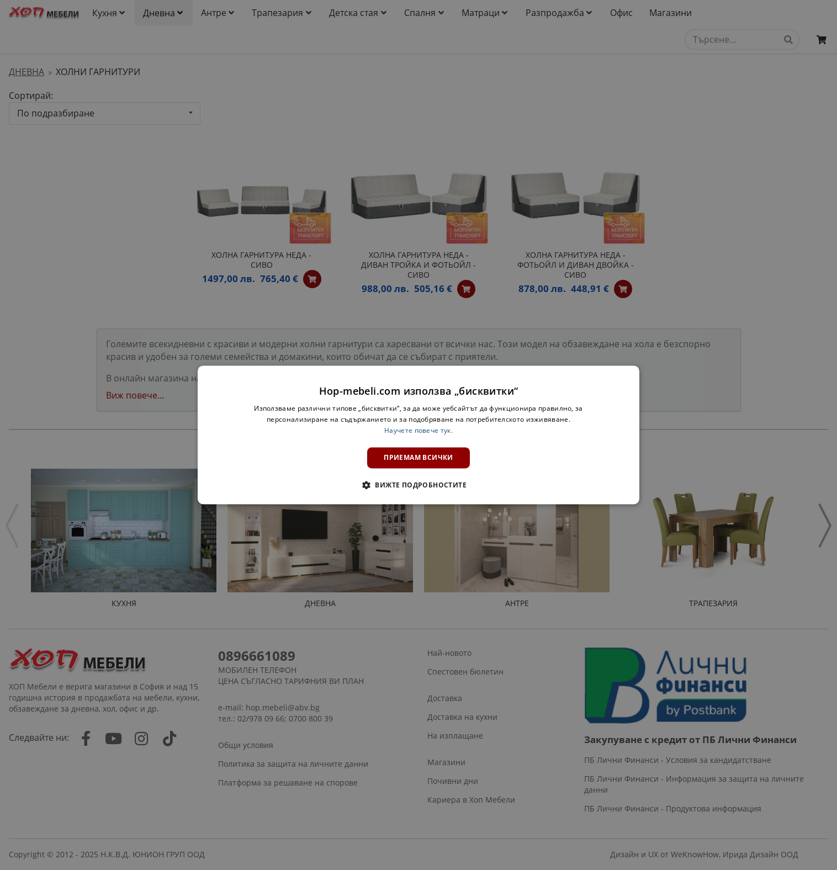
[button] (418, 485)
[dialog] (418, 434)
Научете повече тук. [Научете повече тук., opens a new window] (418, 430)
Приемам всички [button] (418, 457)
